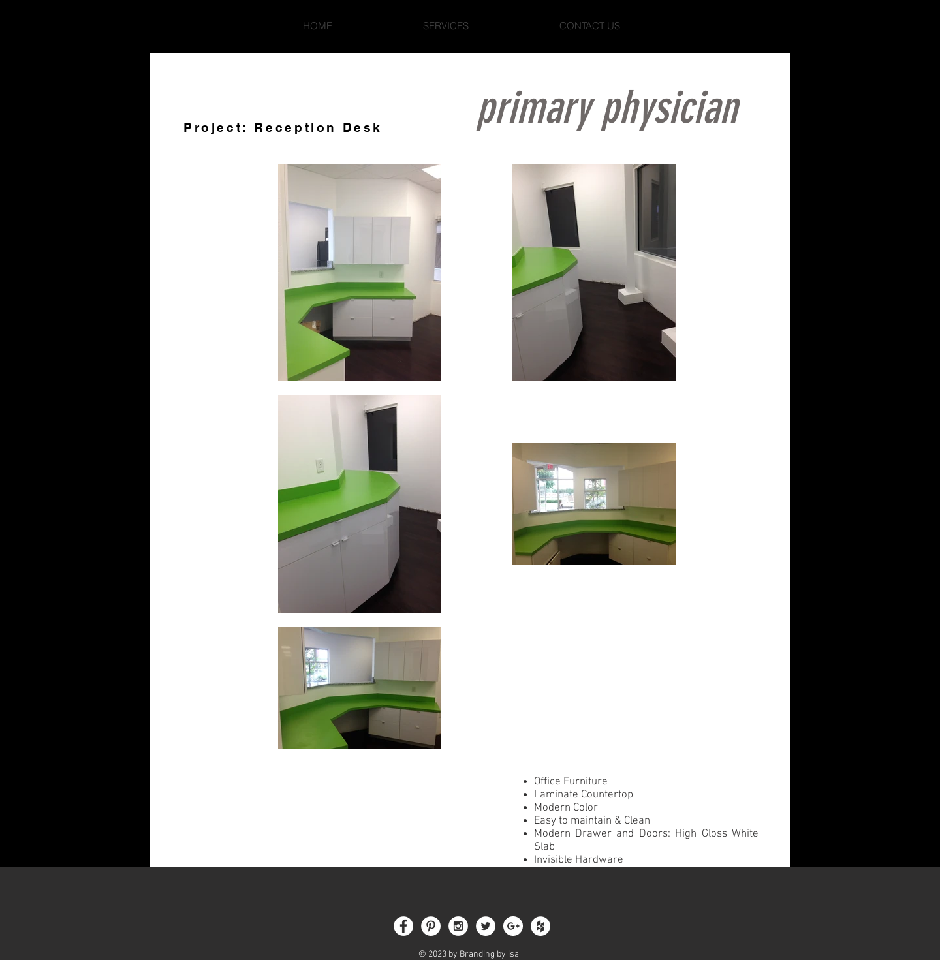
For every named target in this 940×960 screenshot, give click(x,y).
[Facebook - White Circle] (403, 926)
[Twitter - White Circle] (485, 926)
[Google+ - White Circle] (513, 926)
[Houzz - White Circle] (540, 926)
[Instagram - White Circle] (458, 926)
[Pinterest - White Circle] (431, 926)
